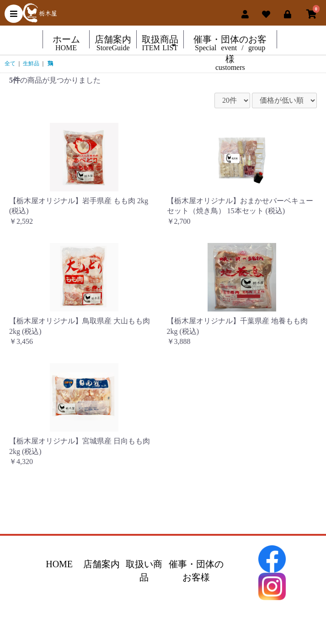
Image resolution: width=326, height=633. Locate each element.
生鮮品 (31, 63)
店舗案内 (101, 564)
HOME (59, 564)
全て (10, 63)
